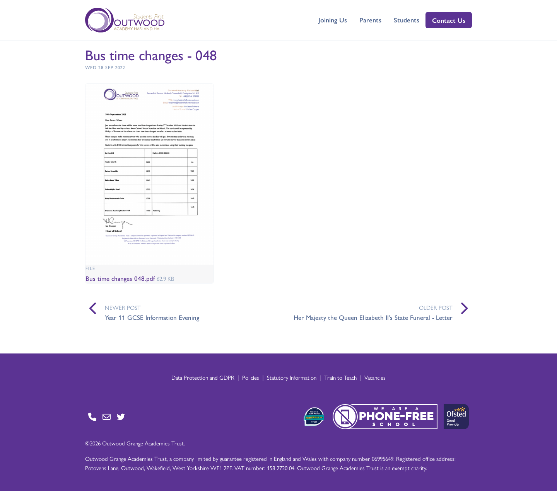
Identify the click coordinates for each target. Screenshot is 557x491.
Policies (250, 377)
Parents (370, 19)
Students (406, 19)
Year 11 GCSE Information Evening (152, 317)
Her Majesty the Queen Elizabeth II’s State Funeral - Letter (373, 317)
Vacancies (375, 377)
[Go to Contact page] (92, 416)
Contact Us (448, 20)
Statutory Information (291, 377)
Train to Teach (340, 377)
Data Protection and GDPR (202, 377)
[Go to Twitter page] (121, 416)
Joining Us (332, 19)
